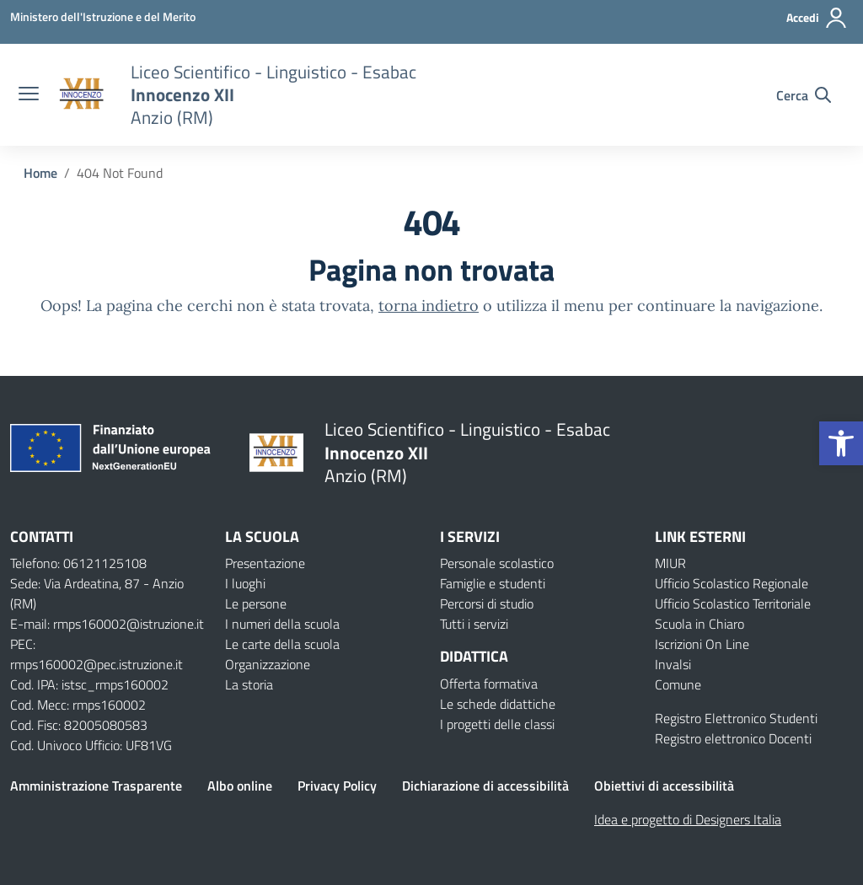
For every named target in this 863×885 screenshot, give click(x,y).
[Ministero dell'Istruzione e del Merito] (103, 16)
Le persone (256, 603)
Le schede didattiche (497, 704)
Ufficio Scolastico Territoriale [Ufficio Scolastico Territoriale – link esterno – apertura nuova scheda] (733, 603)
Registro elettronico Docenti (733, 738)
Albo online (239, 785)
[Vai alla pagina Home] (40, 173)
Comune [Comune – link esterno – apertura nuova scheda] (678, 684)
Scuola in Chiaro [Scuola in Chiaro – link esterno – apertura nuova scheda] (699, 624)
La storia (249, 684)
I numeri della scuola (282, 624)
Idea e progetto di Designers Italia (687, 819)
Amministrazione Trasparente (96, 785)
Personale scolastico (497, 563)
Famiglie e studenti (492, 583)
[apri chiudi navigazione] (29, 95)
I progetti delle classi (497, 724)
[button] (841, 443)
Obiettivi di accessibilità (664, 785)
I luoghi (245, 583)
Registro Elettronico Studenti (736, 718)
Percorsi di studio (486, 603)
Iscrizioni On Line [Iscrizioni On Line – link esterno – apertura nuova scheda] (702, 644)
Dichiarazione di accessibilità (485, 785)
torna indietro (428, 305)
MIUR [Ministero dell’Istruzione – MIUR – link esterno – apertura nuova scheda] (670, 563)
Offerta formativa (489, 683)
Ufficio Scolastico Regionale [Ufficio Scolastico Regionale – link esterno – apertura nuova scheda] (731, 583)
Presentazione (265, 563)
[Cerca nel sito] (803, 95)
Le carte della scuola (282, 644)
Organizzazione (267, 664)
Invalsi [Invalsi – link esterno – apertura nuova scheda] (673, 664)
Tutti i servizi (474, 624)
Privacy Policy (337, 785)
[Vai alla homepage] (83, 95)
